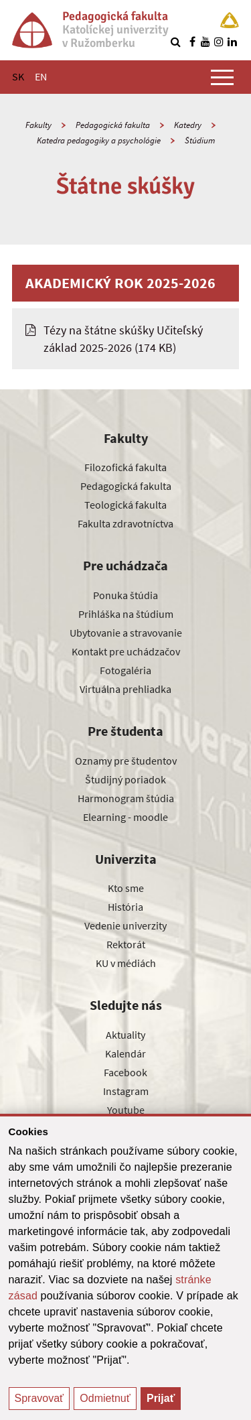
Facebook (125, 1072)
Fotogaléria (125, 670)
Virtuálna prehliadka (125, 689)
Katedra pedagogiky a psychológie (99, 140)
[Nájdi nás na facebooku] (192, 41)
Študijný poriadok (125, 779)
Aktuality (125, 1034)
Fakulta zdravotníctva (125, 523)
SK (18, 76)
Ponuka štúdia (125, 595)
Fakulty (38, 125)
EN (41, 76)
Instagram (126, 1091)
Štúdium (200, 140)
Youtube (126, 1109)
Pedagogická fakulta (113, 125)
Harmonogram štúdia (126, 798)
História (125, 906)
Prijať (161, 1398)
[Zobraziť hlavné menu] (222, 77)
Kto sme (126, 888)
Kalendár (125, 1053)
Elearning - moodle (125, 817)
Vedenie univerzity (125, 925)
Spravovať (39, 1398)
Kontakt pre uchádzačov (126, 651)
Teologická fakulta (125, 504)
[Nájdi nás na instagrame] (219, 41)
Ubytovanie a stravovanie (126, 632)
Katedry (187, 125)
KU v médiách (126, 963)
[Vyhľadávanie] (175, 41)
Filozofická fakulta (125, 467)
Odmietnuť (105, 1398)
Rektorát (125, 944)
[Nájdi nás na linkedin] (232, 41)
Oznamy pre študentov (126, 760)
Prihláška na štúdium (125, 614)
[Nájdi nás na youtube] (205, 41)
